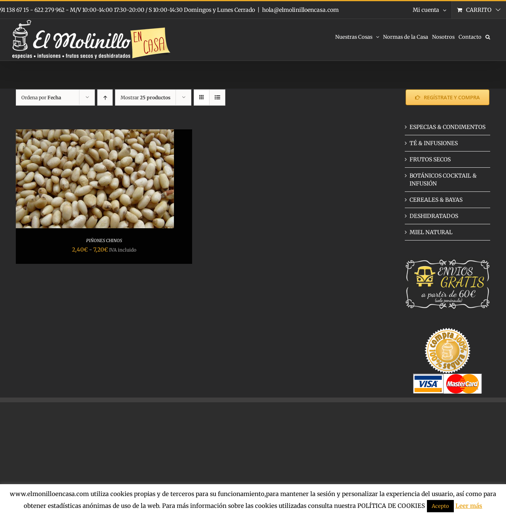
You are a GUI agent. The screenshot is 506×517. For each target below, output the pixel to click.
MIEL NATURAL (431, 232)
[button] (487, 36)
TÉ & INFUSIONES (434, 143)
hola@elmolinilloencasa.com (300, 9)
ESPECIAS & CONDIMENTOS (447, 127)
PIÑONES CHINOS (104, 240)
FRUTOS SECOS (430, 159)
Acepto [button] (440, 506)
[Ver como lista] (217, 97)
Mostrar (145, 97)
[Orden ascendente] (105, 97)
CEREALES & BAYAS (436, 199)
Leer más (468, 505)
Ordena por (41, 97)
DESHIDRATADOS (434, 216)
